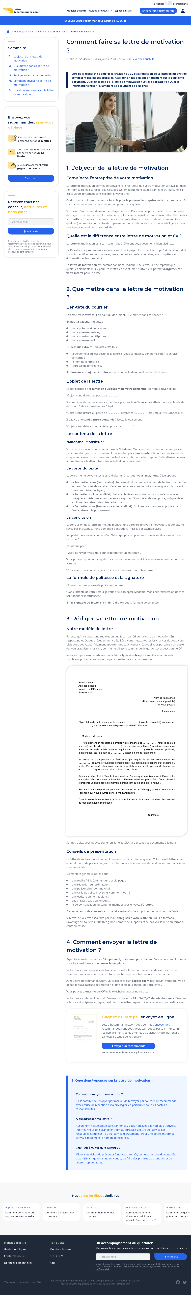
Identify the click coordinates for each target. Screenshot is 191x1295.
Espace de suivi (123, 10)
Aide (52, 1263)
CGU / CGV (56, 1256)
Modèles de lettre (76, 10)
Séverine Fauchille (143, 59)
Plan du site (57, 1243)
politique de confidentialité (20, 251)
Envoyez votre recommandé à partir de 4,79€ (95, 21)
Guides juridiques (23, 31)
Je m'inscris (31, 231)
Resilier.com (123, 1283)
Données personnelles (18, 1263)
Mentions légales (60, 1249)
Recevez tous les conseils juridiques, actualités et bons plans (141, 1248)
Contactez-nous (14, 1256)
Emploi (42, 31)
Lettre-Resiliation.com (103, 1283)
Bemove (108, 1280)
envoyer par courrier (142, 1101)
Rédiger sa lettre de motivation (32, 75)
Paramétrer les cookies (127, 1280)
